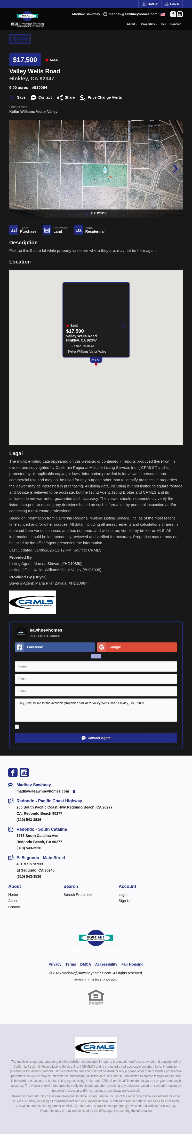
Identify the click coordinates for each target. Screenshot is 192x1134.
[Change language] (162, 14)
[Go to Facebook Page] (173, 14)
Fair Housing (132, 964)
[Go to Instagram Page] (180, 14)
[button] (96, 738)
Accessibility (106, 964)
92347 (46, 78)
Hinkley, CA (23, 78)
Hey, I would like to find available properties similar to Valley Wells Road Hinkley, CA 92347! (96, 710)
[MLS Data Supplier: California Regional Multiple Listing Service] (96, 1047)
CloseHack (108, 980)
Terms (126, 728)
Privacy (136, 728)
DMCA (85, 964)
